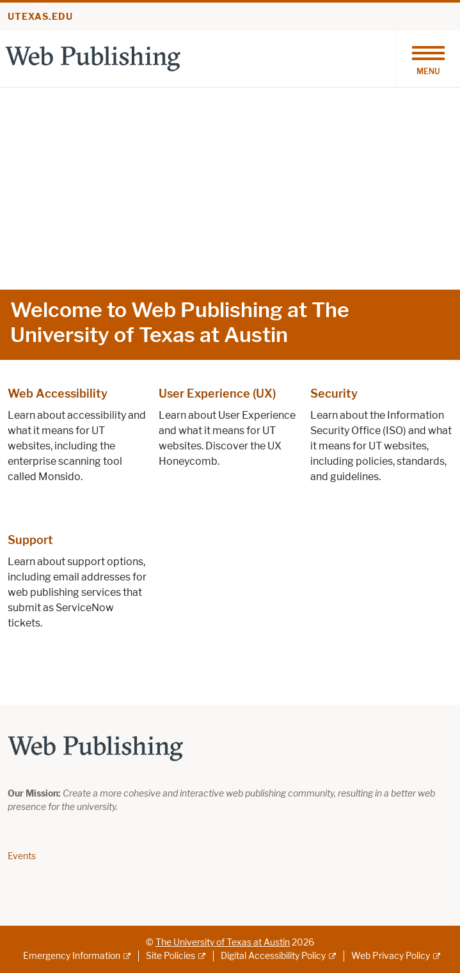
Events (22, 856)
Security (334, 394)
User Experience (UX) (217, 394)
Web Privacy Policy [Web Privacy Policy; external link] (390, 956)
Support (30, 540)
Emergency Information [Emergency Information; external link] (71, 956)
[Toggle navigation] (428, 59)
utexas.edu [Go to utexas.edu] (40, 17)
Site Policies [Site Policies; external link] (170, 956)
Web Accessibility (57, 394)
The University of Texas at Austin (222, 942)
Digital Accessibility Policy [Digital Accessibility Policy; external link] (273, 956)
